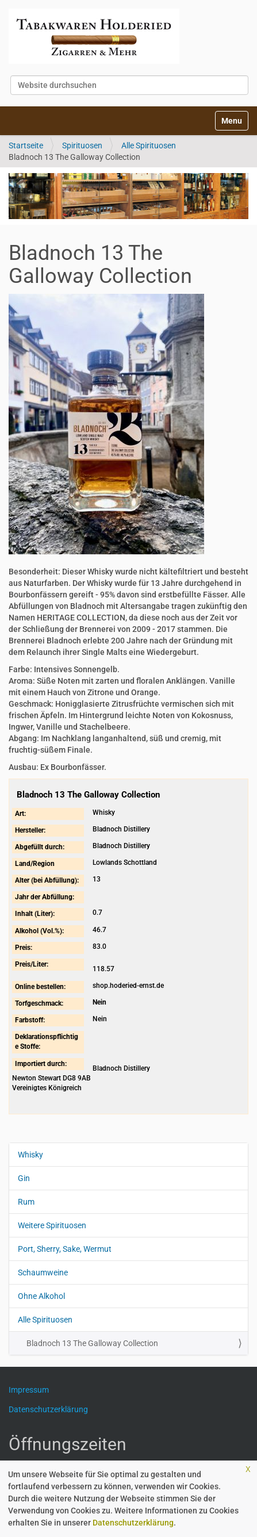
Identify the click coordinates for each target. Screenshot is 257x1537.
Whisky (30, 1154)
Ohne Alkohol (41, 1296)
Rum (26, 1201)
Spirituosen (82, 145)
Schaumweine (43, 1272)
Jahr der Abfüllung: (44, 897)
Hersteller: (30, 830)
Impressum (33, 1389)
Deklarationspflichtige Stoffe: (46, 1042)
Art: (20, 814)
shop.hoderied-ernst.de (128, 986)
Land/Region (35, 864)
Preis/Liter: (31, 964)
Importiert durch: (41, 1064)
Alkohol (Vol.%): (39, 931)
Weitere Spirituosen (52, 1225)
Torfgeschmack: (39, 1003)
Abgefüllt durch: (39, 847)
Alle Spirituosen (148, 145)
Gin (24, 1178)
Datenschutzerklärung (133, 1522)
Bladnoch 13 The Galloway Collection (92, 1343)
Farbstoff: (30, 1020)
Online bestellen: (40, 987)
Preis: (23, 948)
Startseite (26, 145)
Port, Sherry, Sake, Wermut (65, 1249)
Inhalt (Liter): (35, 914)
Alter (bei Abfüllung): (47, 880)
